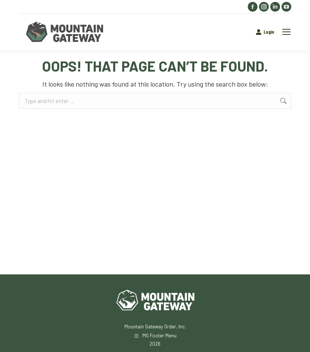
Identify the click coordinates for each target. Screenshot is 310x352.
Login (265, 32)
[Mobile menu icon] (286, 32)
